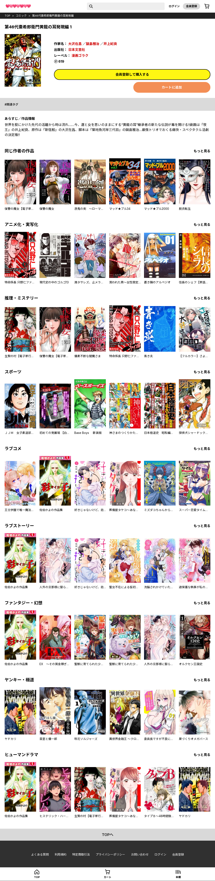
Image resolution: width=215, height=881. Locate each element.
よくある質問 (40, 854)
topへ (107, 834)
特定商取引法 (81, 854)
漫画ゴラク (80, 55)
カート (107, 877)
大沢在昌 (75, 44)
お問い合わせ (140, 854)
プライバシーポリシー (110, 854)
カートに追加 (172, 87)
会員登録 (191, 6)
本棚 (178, 877)
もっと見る (202, 151)
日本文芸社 (76, 50)
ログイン (174, 6)
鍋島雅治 (92, 44)
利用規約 (60, 854)
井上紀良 (110, 44)
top (7, 15)
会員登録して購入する (132, 74)
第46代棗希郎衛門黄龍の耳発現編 (53, 15)
